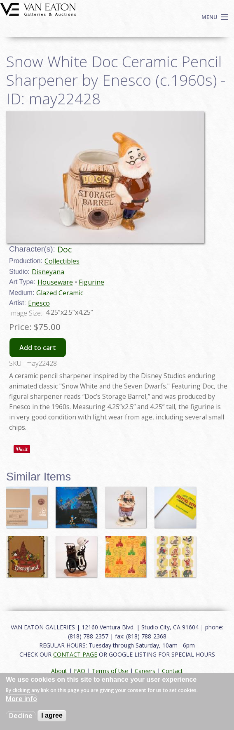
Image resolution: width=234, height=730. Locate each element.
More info (21, 698)
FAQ (79, 671)
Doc (64, 249)
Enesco (39, 303)
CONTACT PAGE (75, 654)
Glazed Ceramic (59, 292)
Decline (21, 715)
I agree (52, 715)
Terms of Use (110, 671)
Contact (172, 671)
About (59, 671)
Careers (145, 671)
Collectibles (62, 261)
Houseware (55, 282)
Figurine (91, 282)
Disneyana (48, 271)
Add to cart (37, 347)
